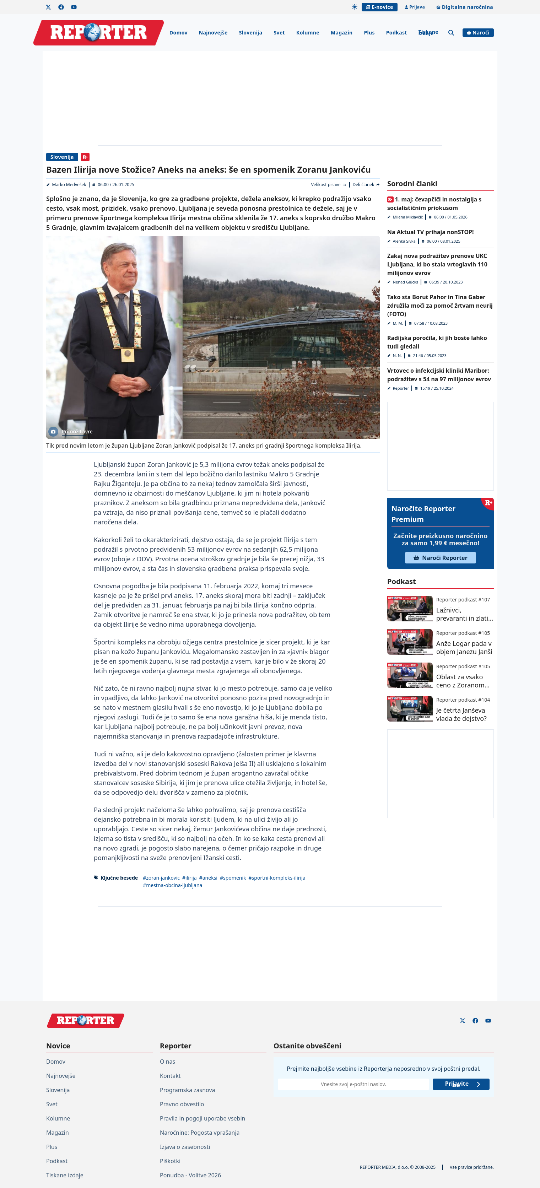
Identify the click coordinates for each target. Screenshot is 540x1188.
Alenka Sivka (404, 241)
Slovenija (251, 32)
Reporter (401, 388)
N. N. (397, 355)
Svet (279, 32)
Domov (178, 32)
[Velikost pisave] (329, 185)
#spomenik (233, 877)
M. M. (398, 323)
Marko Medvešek (69, 185)
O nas (167, 1061)
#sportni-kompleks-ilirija (277, 877)
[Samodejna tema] (354, 6)
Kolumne (307, 32)
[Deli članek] (366, 185)
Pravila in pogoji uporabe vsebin (202, 1118)
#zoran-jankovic (161, 877)
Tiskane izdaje (428, 32)
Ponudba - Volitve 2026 (190, 1175)
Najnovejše (213, 32)
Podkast (396, 32)
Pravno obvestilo (182, 1104)
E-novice (379, 7)
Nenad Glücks (405, 282)
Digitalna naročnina (464, 7)
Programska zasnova (187, 1090)
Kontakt (170, 1076)
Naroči (478, 32)
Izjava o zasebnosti (185, 1147)
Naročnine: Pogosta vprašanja (199, 1132)
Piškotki (170, 1161)
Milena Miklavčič (408, 217)
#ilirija (189, 877)
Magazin (341, 32)
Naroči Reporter (441, 558)
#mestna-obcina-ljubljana (172, 885)
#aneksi (208, 877)
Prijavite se (463, 1084)
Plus (369, 32)
